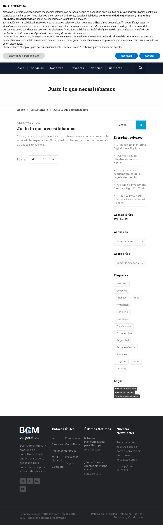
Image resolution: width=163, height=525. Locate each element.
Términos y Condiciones (126, 396)
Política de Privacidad (125, 388)
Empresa (70, 450)
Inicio (20, 68)
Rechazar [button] (126, 55)
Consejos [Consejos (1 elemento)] (122, 290)
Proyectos (77, 68)
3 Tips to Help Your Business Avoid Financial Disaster (129, 199)
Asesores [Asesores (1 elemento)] (122, 283)
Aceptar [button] (149, 55)
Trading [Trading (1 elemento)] (121, 368)
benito (42, 123)
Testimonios (59, 450)
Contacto (115, 68)
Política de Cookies (124, 392)
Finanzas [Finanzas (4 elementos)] (121, 297)
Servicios (37, 68)
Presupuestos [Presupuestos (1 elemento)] (124, 333)
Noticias (96, 68)
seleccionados (73, 22)
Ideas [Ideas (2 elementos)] (136, 297)
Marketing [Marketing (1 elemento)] (122, 311)
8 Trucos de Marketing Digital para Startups (94, 442)
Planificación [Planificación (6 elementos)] (124, 326)
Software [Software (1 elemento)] (122, 354)
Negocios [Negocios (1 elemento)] (122, 319)
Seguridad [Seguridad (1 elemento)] (123, 340)
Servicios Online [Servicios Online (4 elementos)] (126, 347)
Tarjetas (70, 463)
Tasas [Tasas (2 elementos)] (135, 361)
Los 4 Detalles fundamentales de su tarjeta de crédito (127, 174)
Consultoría (72, 444)
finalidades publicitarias (77, 29)
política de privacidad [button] (120, 12)
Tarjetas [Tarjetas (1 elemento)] (121, 361)
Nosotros (56, 68)
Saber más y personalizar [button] (24, 55)
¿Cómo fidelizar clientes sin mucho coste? (126, 159)
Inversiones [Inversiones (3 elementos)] (123, 305)
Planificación (73, 438)
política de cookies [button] (76, 19)
